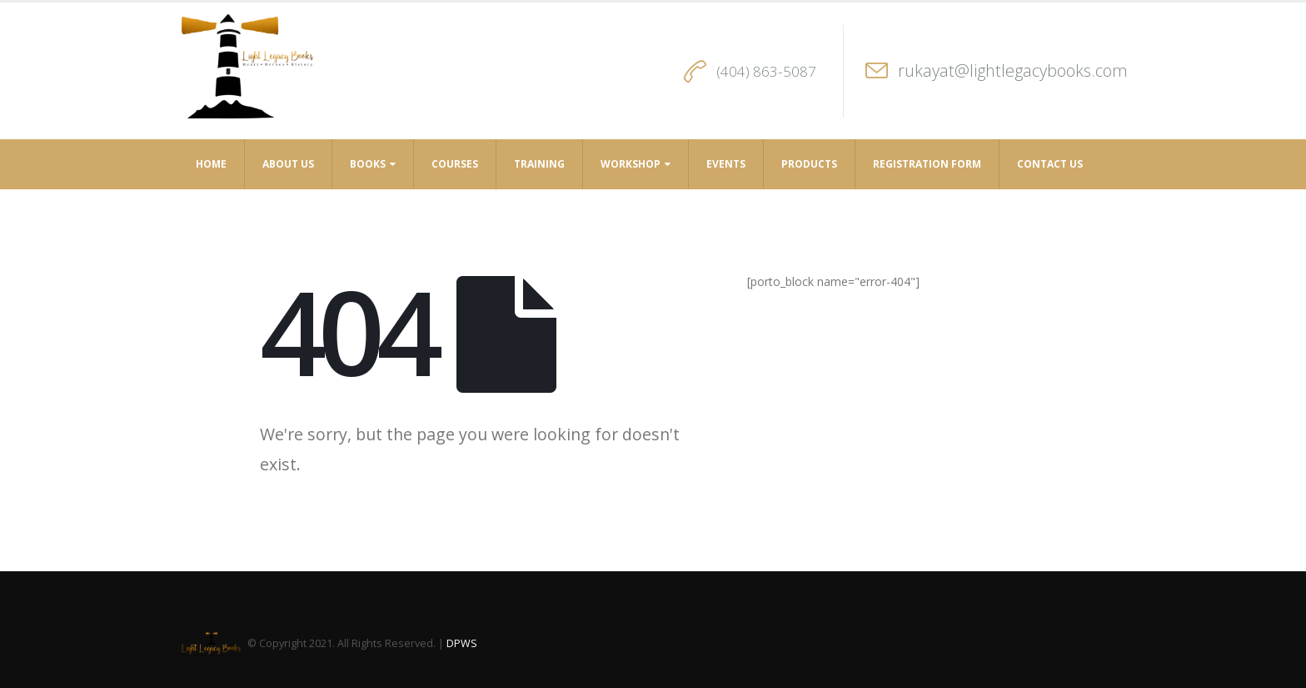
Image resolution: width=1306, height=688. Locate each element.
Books (368, 164)
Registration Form (927, 164)
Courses (454, 164)
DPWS (461, 643)
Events (725, 164)
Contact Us (1050, 164)
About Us (288, 164)
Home (211, 164)
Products (809, 164)
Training (539, 164)
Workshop (630, 164)
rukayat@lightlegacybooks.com (1013, 70)
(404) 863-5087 (766, 71)
